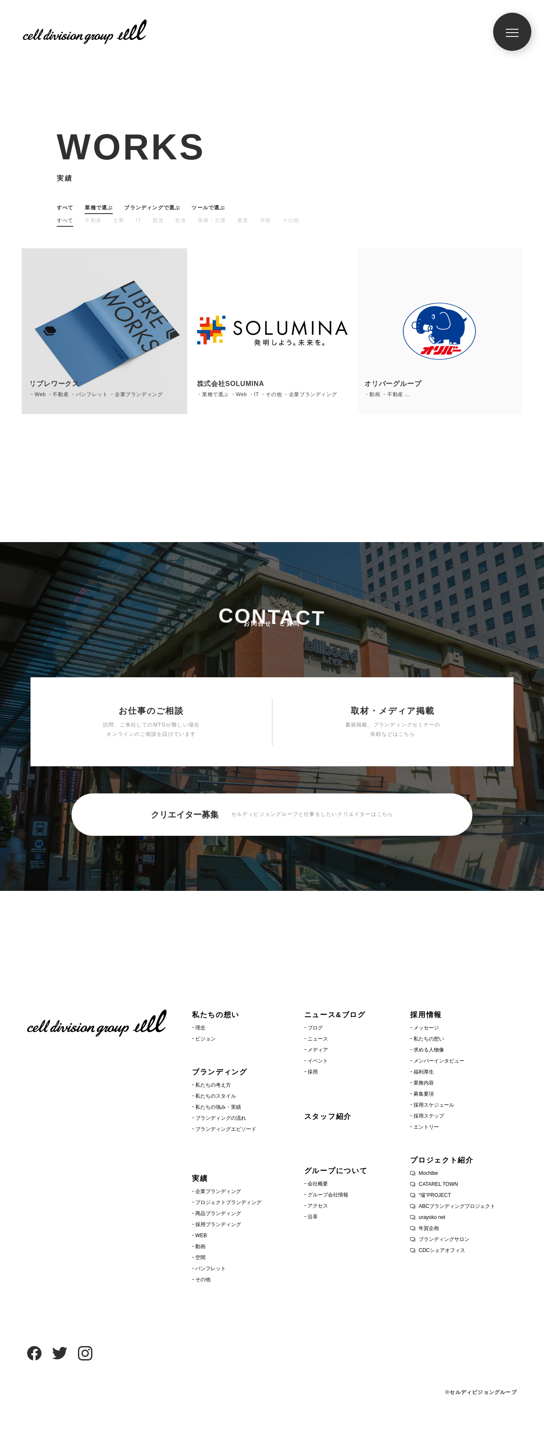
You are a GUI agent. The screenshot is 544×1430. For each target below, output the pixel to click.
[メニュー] (512, 32)
